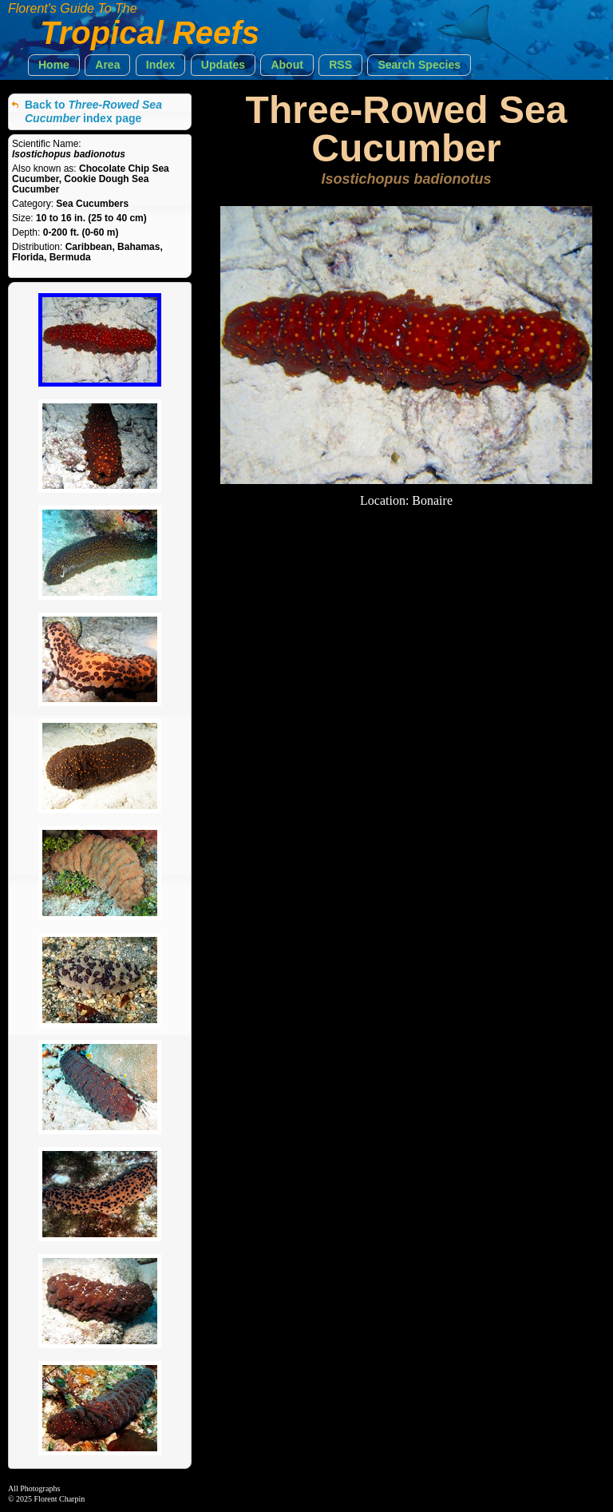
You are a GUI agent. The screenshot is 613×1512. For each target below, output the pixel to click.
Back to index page (93, 111)
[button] (54, 65)
